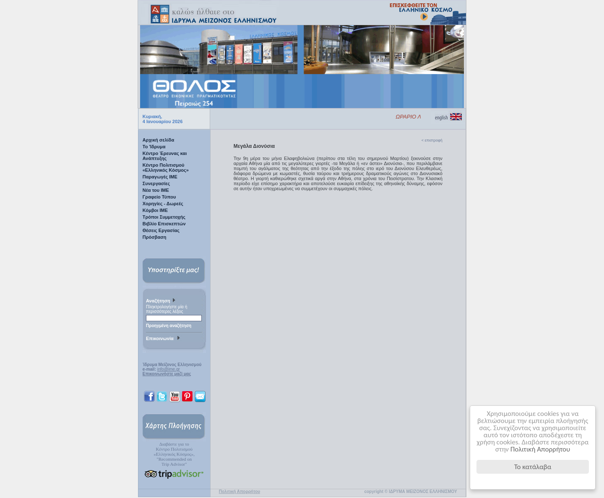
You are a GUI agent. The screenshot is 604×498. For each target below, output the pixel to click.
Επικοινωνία (164, 339)
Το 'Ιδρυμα (154, 146)
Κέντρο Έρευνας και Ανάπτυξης (165, 156)
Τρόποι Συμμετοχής (164, 216)
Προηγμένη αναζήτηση (168, 325)
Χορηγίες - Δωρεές (163, 203)
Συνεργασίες (156, 183)
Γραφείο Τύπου (159, 196)
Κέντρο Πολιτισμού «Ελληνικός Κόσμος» (166, 168)
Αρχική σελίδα (158, 139)
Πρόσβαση (155, 237)
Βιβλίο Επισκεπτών (164, 223)
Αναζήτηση (161, 301)
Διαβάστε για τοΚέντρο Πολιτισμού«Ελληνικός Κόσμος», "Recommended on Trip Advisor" (174, 454)
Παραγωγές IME (160, 176)
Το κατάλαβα (533, 466)
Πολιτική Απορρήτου (540, 449)
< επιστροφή (432, 140)
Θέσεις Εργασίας (161, 230)
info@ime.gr (168, 369)
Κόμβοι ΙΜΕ (155, 210)
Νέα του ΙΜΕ (156, 190)
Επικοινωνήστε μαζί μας (167, 374)
